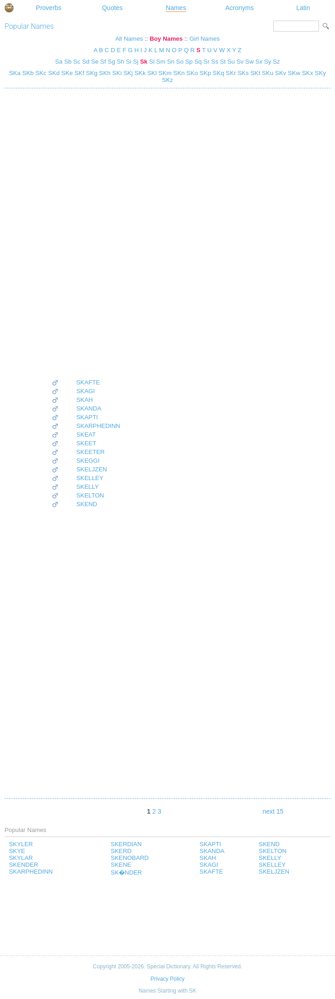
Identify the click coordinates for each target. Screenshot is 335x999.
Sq (198, 61)
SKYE (17, 851)
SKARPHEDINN (98, 425)
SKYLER (21, 844)
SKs (242, 73)
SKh (104, 73)
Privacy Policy (167, 979)
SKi (116, 73)
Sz (276, 61)
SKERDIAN (126, 844)
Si (128, 61)
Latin (303, 7)
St (223, 61)
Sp (188, 61)
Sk (143, 61)
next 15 (272, 811)
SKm (164, 73)
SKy (319, 73)
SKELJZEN (91, 469)
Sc (76, 61)
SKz (167, 79)
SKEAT (86, 434)
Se (94, 61)
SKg (90, 73)
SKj (127, 73)
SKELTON (90, 495)
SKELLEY (89, 478)
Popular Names (29, 26)
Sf (103, 61)
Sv (239, 61)
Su (230, 61)
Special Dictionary (9, 7)
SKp (204, 73)
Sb (67, 61)
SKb (27, 73)
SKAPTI (87, 417)
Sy (267, 61)
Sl (151, 61)
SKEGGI (88, 460)
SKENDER (23, 864)
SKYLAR (21, 857)
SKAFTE (88, 382)
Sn (170, 61)
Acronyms (239, 7)
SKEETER (90, 451)
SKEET (86, 443)
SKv (279, 73)
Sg (111, 61)
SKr (230, 73)
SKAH (84, 399)
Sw (249, 61)
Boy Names (165, 38)
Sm (160, 61)
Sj (135, 61)
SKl (151, 73)
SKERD (121, 851)
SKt (254, 73)
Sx (258, 61)
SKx (306, 73)
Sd (86, 61)
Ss (214, 61)
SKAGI (85, 391)
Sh (120, 61)
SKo (191, 73)
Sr (206, 61)
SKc (40, 73)
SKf (78, 73)
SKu (266, 73)
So (179, 61)
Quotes (112, 7)
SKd (53, 73)
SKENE (121, 864)
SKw (293, 73)
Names (176, 7)
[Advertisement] (86, 233)
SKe (66, 73)
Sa (59, 61)
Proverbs (49, 7)
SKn (178, 73)
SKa (15, 73)
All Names (129, 38)
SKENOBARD (130, 857)
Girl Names (204, 38)
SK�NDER (126, 872)
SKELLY (87, 486)
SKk (139, 73)
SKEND (86, 504)
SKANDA (88, 408)
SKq (217, 73)
